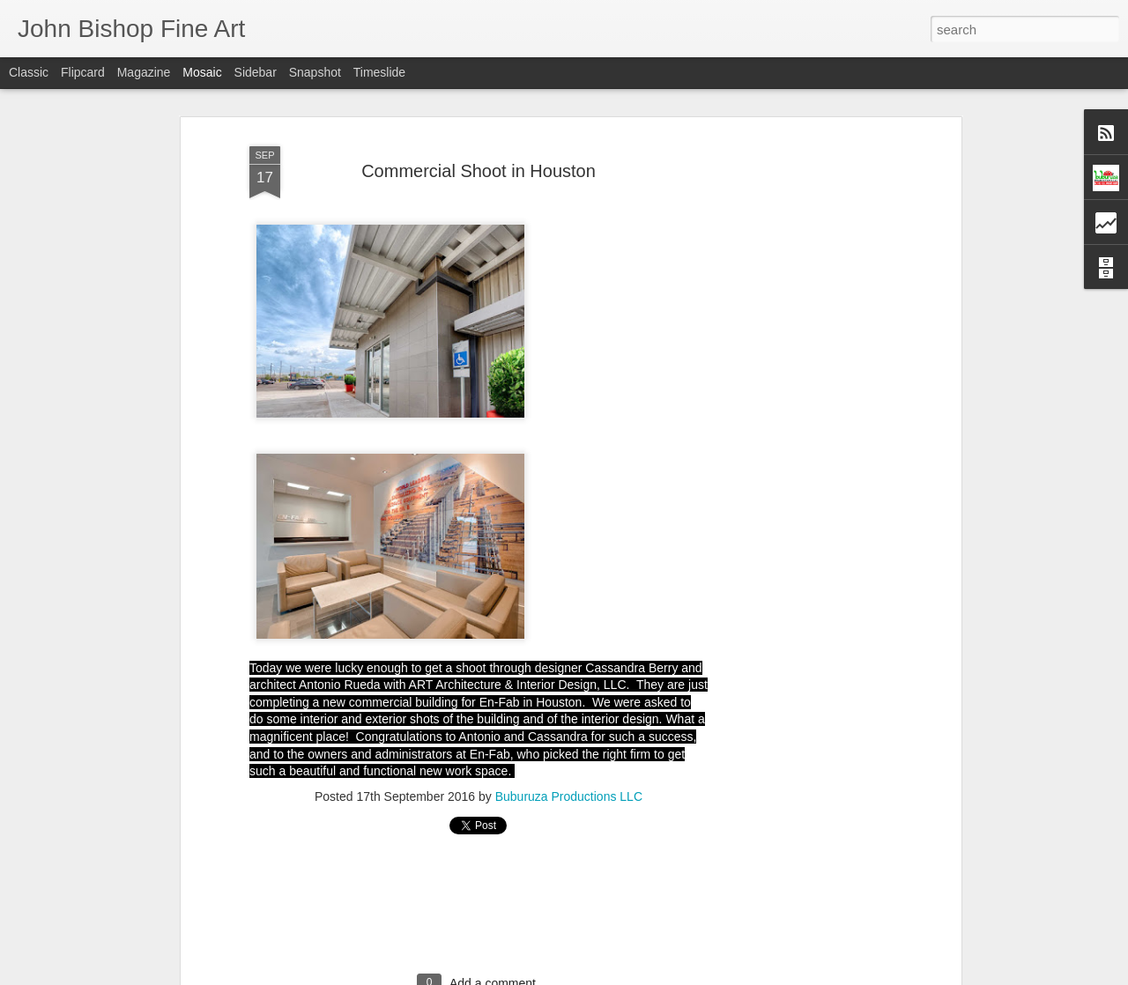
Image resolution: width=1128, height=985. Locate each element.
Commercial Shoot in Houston (478, 171)
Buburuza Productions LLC (568, 796)
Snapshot (315, 72)
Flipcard (83, 72)
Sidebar (255, 72)
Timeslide (379, 72)
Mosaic (201, 72)
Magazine (144, 72)
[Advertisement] (804, 415)
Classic (28, 72)
